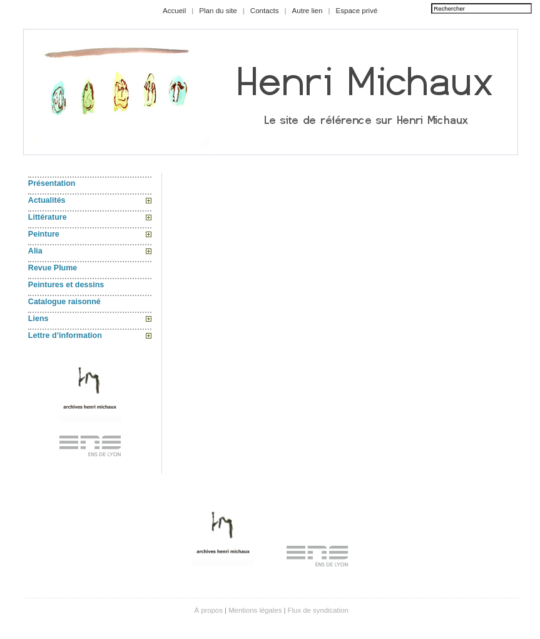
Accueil (174, 10)
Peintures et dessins (66, 284)
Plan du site (218, 10)
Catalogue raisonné (64, 301)
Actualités (47, 200)
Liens (38, 318)
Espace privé (356, 10)
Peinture (43, 234)
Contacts (264, 10)
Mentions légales (255, 610)
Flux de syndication (318, 610)
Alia (35, 251)
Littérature (47, 217)
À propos (208, 610)
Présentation (52, 183)
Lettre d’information (65, 335)
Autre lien (307, 10)
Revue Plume (52, 267)
